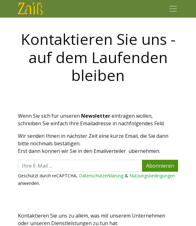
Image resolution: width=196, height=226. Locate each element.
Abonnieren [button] (160, 165)
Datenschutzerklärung (101, 176)
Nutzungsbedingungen (152, 176)
